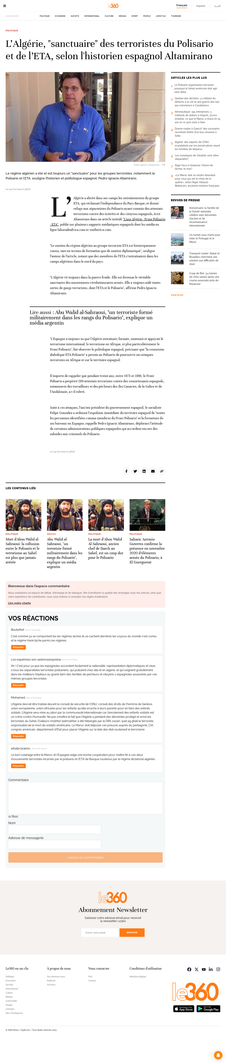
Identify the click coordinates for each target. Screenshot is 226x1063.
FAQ (90, 999)
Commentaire (18, 802)
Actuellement (12, 38)
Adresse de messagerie (26, 860)
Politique (45, 38)
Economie (60, 38)
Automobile (11, 1023)
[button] (218, 1055)
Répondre (18, 669)
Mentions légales (138, 999)
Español (201, 5)
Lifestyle (161, 38)
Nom (12, 845)
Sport (135, 38)
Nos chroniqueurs (14, 1035)
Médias (122, 38)
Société (75, 38)
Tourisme (176, 38)
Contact (92, 1003)
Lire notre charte (19, 625)
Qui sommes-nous (56, 999)
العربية (217, 5)
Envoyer (132, 954)
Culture (109, 38)
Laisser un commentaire (85, 879)
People (147, 38)
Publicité (51, 1003)
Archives (51, 1007)
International (91, 38)
